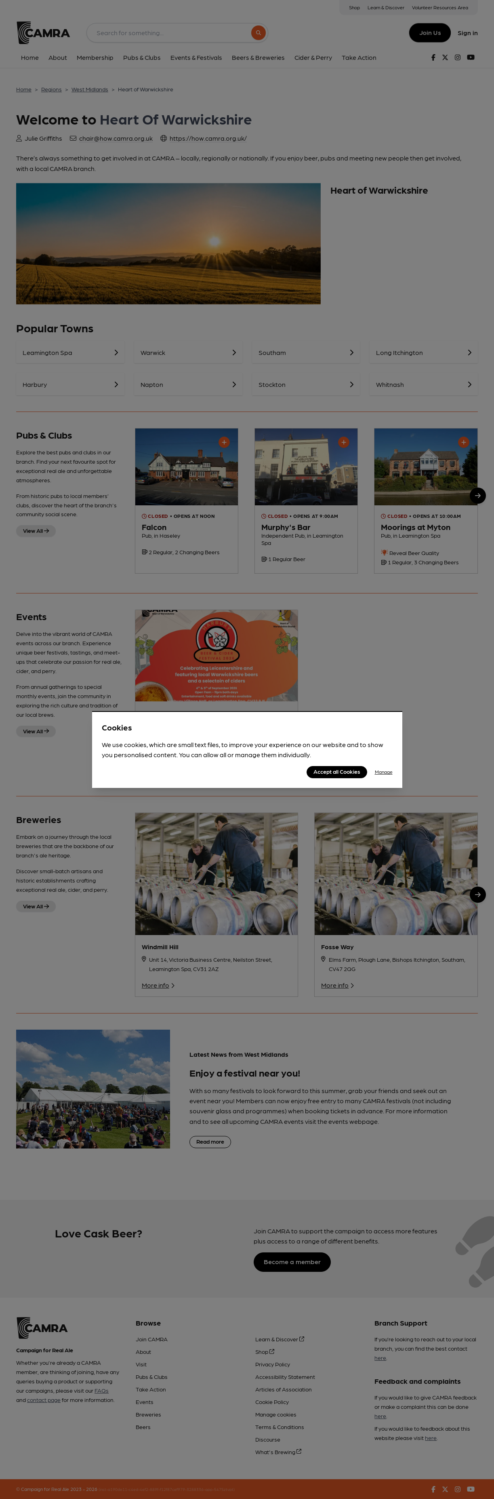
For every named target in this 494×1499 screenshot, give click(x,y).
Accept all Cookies (336, 771)
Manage (384, 772)
